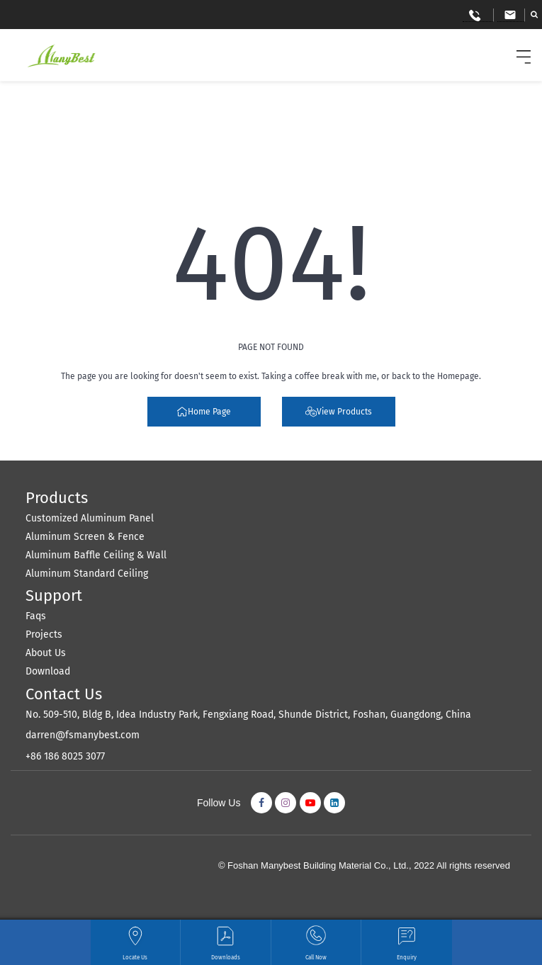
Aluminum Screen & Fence (85, 537)
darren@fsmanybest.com (83, 735)
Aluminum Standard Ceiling (87, 574)
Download (48, 671)
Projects (44, 634)
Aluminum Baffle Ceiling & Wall (96, 555)
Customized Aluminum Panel (90, 518)
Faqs (36, 616)
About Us (46, 653)
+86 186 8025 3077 (65, 756)
